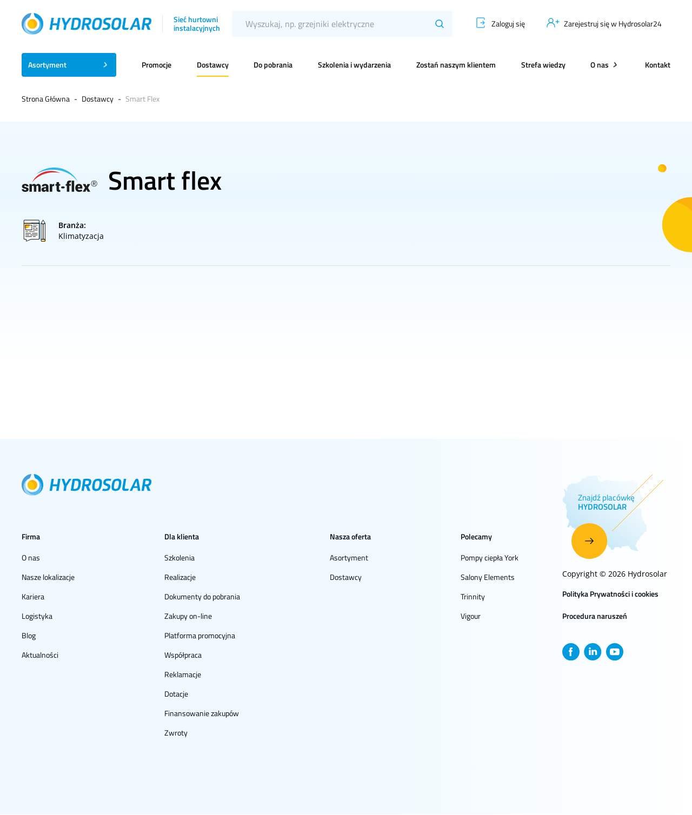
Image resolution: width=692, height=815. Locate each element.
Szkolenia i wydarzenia (354, 64)
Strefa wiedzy (543, 64)
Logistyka (37, 616)
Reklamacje (182, 674)
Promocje (156, 64)
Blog (29, 635)
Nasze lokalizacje (48, 577)
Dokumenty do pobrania (202, 596)
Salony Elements (488, 577)
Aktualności (40, 654)
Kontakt (657, 64)
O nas (31, 557)
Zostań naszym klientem (456, 64)
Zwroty (176, 732)
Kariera (33, 596)
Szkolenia (179, 557)
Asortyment (349, 557)
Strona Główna (46, 98)
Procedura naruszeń (594, 616)
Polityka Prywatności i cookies (610, 593)
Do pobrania (273, 64)
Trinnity (473, 596)
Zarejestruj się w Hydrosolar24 (613, 23)
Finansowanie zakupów (201, 713)
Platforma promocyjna (199, 635)
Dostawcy (213, 64)
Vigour (471, 616)
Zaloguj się (508, 23)
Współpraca (183, 654)
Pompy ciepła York (489, 557)
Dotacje (176, 693)
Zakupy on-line (188, 616)
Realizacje (180, 577)
